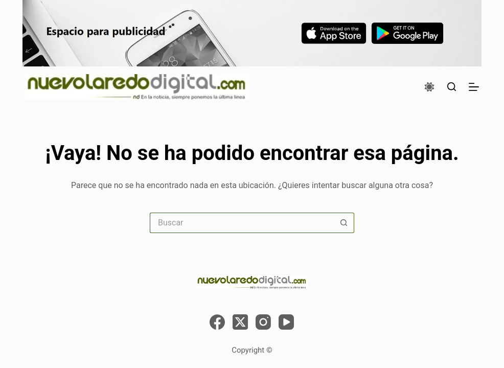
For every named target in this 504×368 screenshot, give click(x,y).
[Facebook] (217, 322)
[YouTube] (286, 322)
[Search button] (344, 223)
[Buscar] (451, 86)
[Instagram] (263, 322)
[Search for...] (242, 223)
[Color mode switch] (429, 87)
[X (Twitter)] (240, 322)
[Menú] (474, 87)
